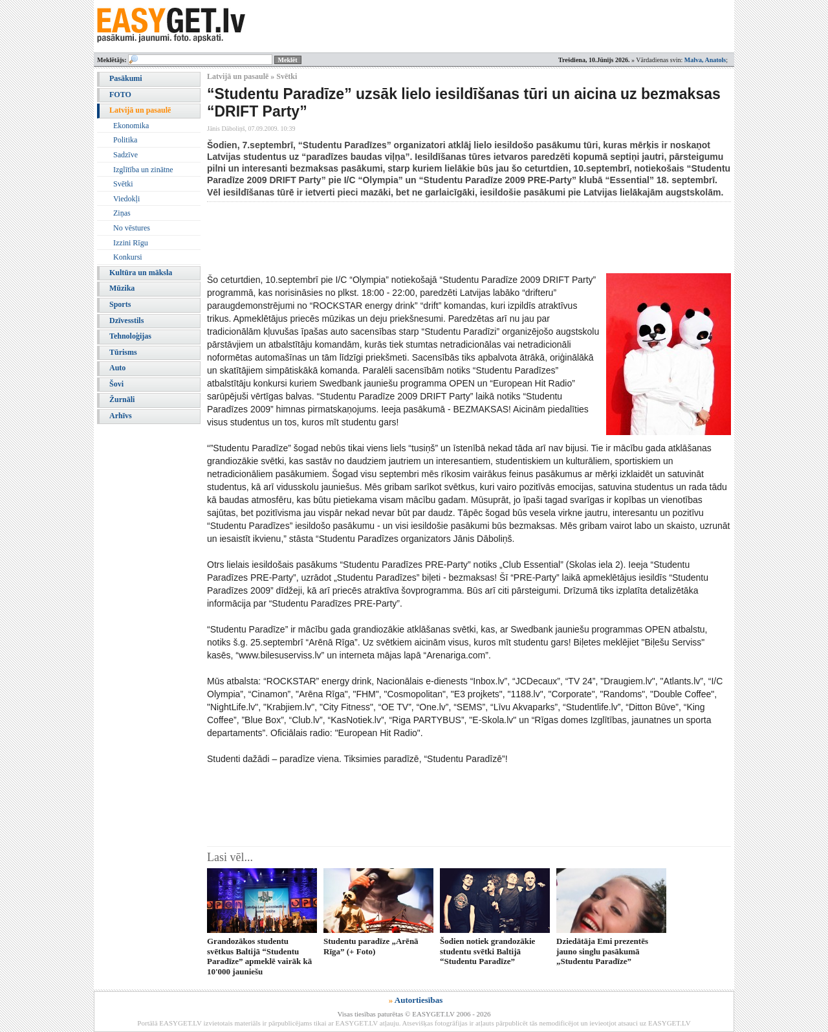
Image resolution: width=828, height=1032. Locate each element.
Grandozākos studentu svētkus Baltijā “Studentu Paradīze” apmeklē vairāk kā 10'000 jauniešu (259, 956)
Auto (117, 367)
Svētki (123, 183)
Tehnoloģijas (130, 336)
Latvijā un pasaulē (140, 110)
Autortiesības (418, 1000)
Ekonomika (131, 125)
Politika (125, 139)
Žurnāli (122, 399)
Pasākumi (125, 78)
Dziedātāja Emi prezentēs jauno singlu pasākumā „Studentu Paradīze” (602, 951)
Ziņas (122, 213)
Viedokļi (126, 198)
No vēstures (131, 227)
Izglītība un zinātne (143, 169)
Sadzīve (125, 154)
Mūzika (122, 288)
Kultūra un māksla (140, 272)
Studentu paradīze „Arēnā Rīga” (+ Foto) (371, 946)
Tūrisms (123, 352)
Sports (120, 304)
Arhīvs (120, 415)
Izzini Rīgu (130, 242)
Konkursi (127, 257)
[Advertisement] (442, 237)
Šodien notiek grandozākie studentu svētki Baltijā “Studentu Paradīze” (487, 951)
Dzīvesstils (126, 320)
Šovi (116, 383)
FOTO (120, 94)
